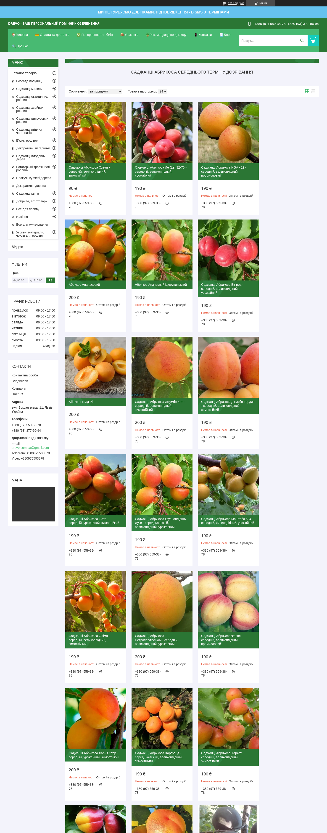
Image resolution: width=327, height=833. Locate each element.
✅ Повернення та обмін (95, 35)
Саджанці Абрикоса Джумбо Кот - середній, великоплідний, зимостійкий (287, 285)
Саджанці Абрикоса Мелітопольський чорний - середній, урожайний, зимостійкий (94, 748)
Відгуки (17, 247)
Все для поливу (27, 209)
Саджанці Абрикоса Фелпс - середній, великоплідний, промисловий (218, 516)
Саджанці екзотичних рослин (32, 98)
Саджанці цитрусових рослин (32, 120)
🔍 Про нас (20, 46)
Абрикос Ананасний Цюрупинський (95, 281)
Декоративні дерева (31, 186)
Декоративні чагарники (33, 148)
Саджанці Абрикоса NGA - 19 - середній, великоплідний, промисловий (220, 170)
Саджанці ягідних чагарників (29, 131)
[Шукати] (302, 40)
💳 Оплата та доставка (52, 35)
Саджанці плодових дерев (30, 157)
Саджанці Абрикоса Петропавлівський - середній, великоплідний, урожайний (155, 516)
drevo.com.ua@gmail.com (30, 448)
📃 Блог (225, 35)
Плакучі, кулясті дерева (33, 178)
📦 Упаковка (129, 35)
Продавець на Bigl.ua (163, 824)
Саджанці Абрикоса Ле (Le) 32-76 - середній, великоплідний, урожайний (159, 170)
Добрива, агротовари (31, 201)
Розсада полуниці (29, 81)
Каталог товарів (24, 73)
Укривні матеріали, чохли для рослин (30, 233)
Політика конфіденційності (187, 828)
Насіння (22, 217)
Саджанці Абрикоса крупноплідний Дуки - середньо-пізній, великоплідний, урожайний (224, 401)
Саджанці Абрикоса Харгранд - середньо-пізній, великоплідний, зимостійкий (92, 632)
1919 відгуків (236, 3)
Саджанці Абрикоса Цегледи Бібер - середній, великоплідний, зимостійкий (288, 632)
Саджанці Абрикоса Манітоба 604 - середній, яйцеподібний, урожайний (289, 401)
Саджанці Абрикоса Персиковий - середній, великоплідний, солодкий (289, 746)
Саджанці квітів (27, 193)
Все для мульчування (32, 224)
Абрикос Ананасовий (278, 166)
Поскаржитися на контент (151, 828)
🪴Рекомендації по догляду (166, 35)
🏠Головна (20, 35)
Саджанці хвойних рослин (29, 109)
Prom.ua (185, 820)
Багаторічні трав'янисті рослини (33, 168)
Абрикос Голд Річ (211, 281)
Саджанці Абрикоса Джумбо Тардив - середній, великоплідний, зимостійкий (94, 401)
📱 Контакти (203, 35)
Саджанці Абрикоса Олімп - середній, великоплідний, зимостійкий (89, 170)
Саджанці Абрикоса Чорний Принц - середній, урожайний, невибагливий (159, 748)
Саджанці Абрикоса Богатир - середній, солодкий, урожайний (221, 746)
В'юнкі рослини (27, 140)
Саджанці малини (29, 89)
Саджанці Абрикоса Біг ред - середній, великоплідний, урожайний (154, 285)
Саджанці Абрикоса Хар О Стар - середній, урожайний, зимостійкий (288, 514)
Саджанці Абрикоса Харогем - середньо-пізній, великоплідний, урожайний (221, 632)
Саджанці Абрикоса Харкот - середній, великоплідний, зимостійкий (154, 632)
